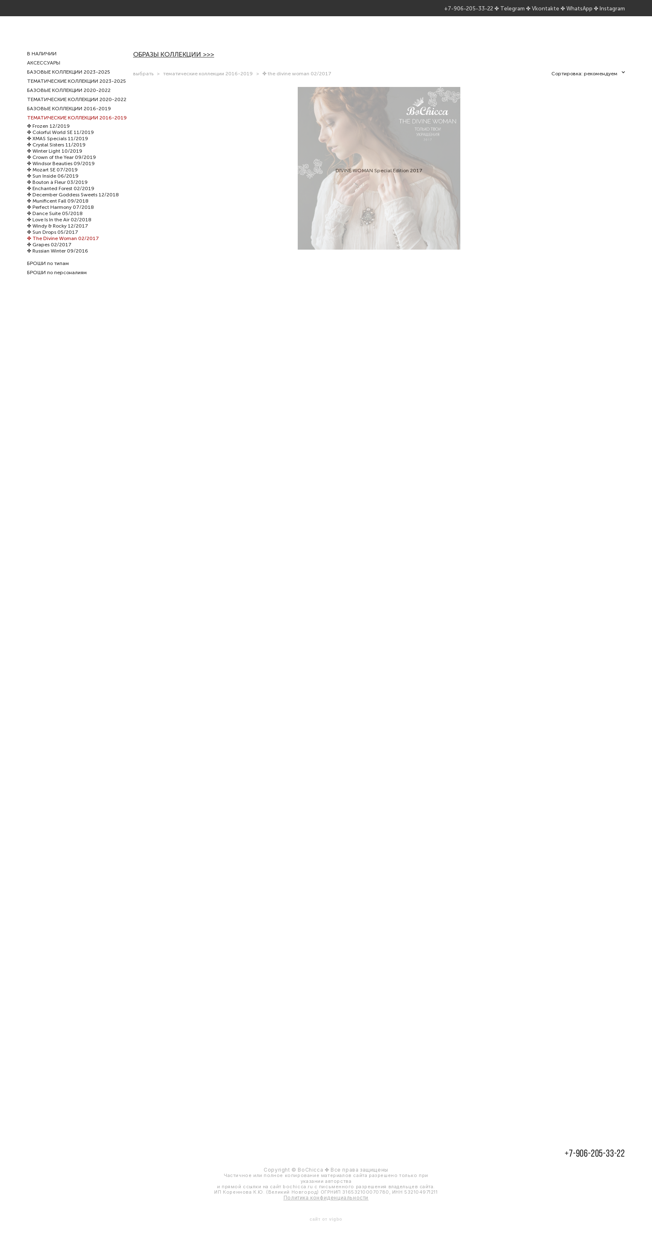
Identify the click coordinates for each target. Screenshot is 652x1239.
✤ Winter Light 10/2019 (54, 163)
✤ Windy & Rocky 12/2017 (57, 238)
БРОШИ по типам (48, 275)
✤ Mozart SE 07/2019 (52, 182)
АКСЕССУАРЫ (43, 75)
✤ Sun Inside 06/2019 (53, 188)
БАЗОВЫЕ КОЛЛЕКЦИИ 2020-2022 (69, 102)
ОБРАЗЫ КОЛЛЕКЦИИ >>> (173, 66)
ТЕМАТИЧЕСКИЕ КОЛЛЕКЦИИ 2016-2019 (77, 130)
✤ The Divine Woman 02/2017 (63, 250)
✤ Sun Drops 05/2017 (52, 244)
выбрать (143, 86)
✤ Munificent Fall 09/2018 (58, 213)
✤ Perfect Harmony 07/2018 (60, 219)
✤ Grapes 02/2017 (49, 256)
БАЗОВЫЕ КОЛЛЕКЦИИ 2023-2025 (68, 84)
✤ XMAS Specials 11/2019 (57, 150)
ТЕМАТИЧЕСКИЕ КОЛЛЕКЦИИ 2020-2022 (76, 111)
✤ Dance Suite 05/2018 (55, 225)
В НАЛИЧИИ (42, 65)
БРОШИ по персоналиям (57, 284)
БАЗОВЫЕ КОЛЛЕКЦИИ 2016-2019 (69, 120)
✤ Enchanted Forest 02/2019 (60, 200)
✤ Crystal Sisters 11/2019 (56, 157)
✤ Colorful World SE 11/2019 (60, 144)
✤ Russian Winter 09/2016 (57, 263)
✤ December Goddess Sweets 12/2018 (73, 207)
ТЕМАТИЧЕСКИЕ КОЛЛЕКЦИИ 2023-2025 (76, 93)
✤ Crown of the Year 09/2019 (61, 169)
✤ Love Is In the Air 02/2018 (59, 231)
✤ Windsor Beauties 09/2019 (61, 175)
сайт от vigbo (326, 1219)
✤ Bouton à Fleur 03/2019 (57, 194)
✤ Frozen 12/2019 (48, 138)
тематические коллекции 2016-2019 (208, 86)
